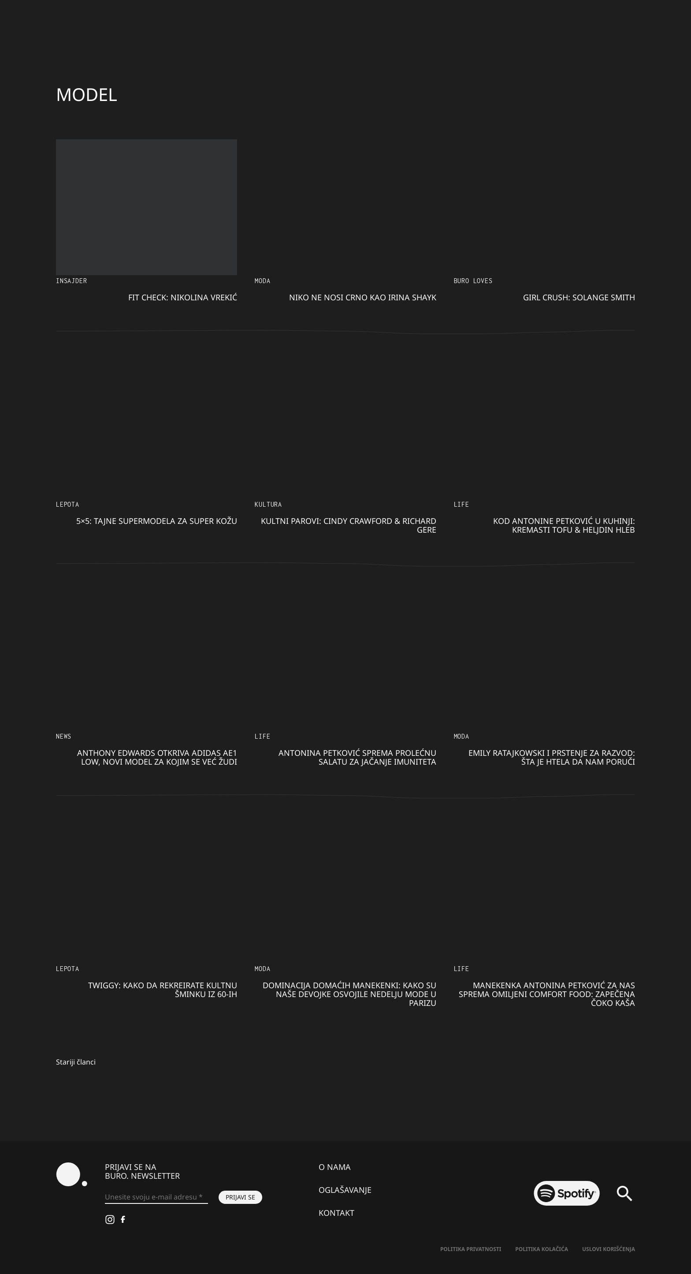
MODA (262, 280)
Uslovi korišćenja (608, 1249)
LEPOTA (67, 504)
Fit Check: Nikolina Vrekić (182, 297)
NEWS (63, 736)
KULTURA (268, 504)
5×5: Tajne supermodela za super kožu (156, 521)
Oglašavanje (345, 1189)
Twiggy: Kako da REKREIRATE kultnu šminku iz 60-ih (162, 989)
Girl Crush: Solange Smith (579, 297)
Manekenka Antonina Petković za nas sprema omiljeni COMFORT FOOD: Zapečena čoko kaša (547, 994)
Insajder (71, 280)
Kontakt (336, 1212)
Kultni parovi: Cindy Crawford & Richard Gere (348, 525)
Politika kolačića (541, 1249)
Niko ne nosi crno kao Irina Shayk (362, 297)
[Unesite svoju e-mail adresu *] (156, 1197)
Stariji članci (76, 1062)
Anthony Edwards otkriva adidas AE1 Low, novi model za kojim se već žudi (157, 757)
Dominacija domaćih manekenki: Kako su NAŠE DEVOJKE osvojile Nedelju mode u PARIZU (349, 994)
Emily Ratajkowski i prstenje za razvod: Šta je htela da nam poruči (551, 757)
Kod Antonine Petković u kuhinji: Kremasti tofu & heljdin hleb (564, 525)
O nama (335, 1167)
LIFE (461, 504)
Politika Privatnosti (470, 1249)
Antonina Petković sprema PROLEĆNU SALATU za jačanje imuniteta (357, 757)
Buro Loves (473, 280)
